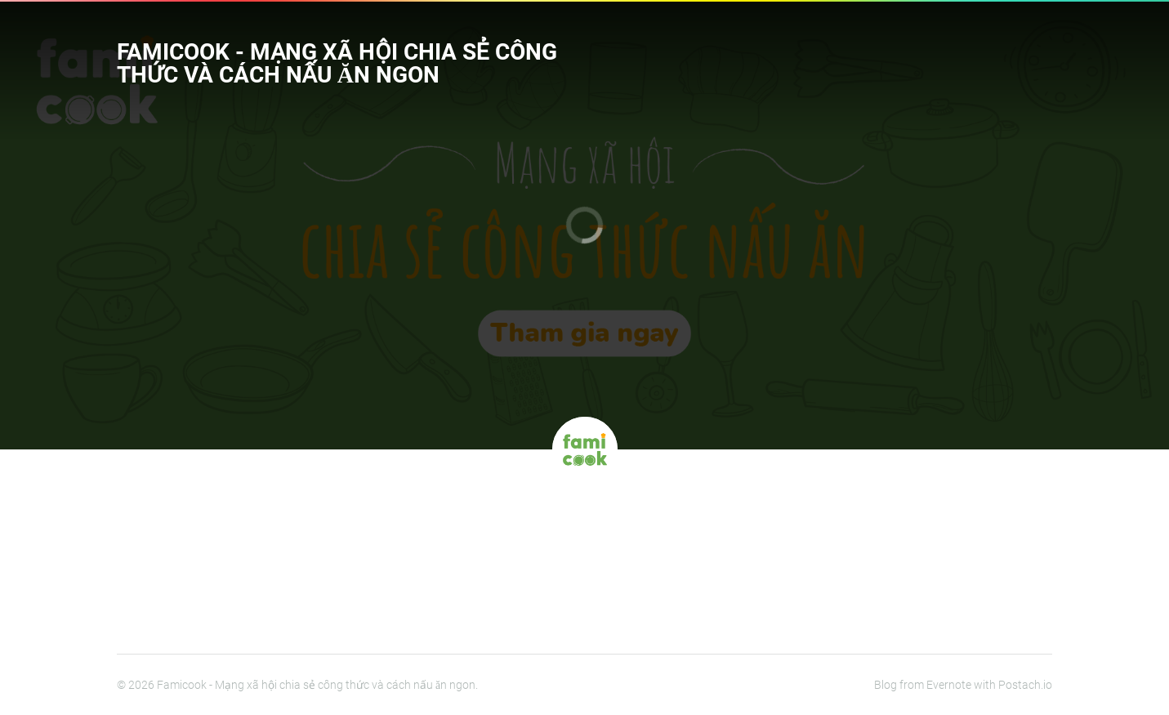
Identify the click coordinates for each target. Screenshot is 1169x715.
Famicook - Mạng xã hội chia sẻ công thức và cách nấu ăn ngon (336, 63)
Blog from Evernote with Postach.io (963, 684)
